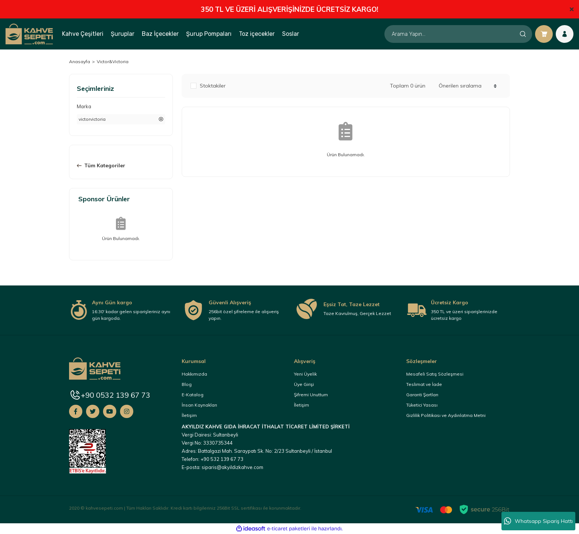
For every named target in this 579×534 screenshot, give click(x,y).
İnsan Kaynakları (199, 405)
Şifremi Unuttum (311, 394)
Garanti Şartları (422, 394)
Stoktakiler (213, 85)
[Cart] (544, 34)
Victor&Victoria (113, 61)
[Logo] (29, 33)
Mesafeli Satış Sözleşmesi (434, 374)
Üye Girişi (304, 384)
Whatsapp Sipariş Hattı (538, 521)
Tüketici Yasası (422, 405)
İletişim (189, 415)
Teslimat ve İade (424, 384)
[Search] (458, 34)
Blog (187, 384)
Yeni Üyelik (305, 374)
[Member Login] (564, 34)
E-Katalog (192, 394)
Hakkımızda (194, 374)
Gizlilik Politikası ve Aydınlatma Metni (446, 415)
